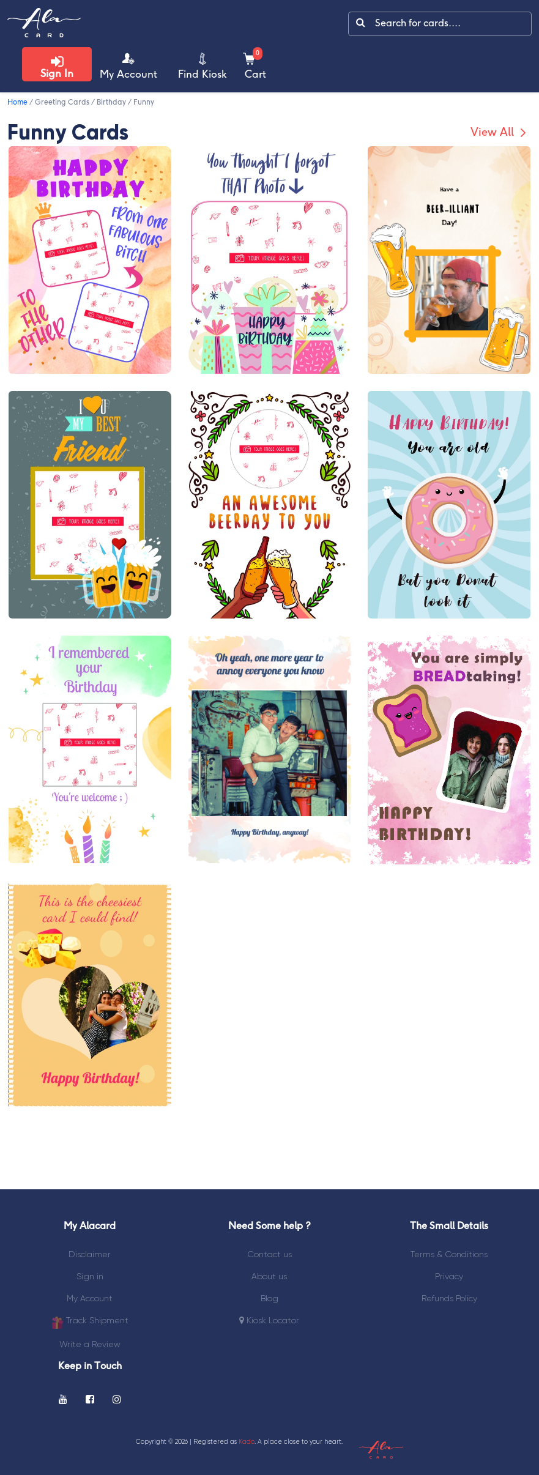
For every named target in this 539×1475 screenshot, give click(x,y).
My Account (90, 1298)
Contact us (269, 1254)
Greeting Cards (62, 102)
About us (269, 1276)
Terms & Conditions (449, 1254)
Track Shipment (89, 1321)
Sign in (89, 1276)
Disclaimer (90, 1254)
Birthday (111, 102)
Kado (247, 1442)
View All (499, 133)
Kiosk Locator (269, 1320)
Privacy (449, 1276)
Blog (269, 1298)
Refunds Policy (449, 1298)
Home (17, 102)
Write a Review (90, 1344)
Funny (143, 102)
